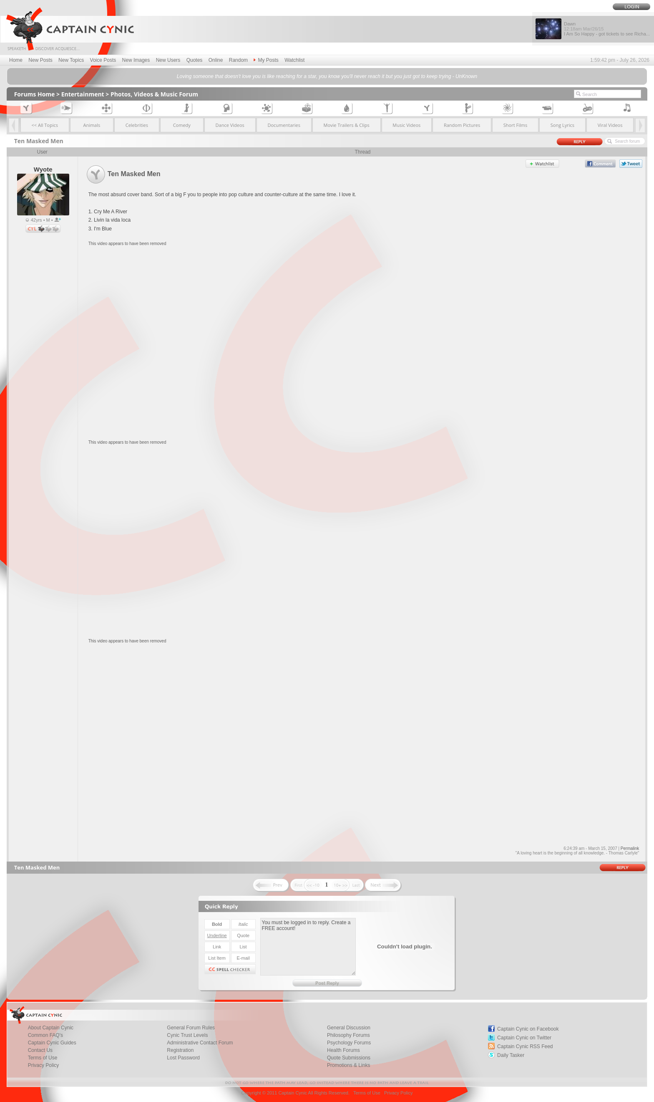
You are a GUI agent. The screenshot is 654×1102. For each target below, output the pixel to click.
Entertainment (82, 94)
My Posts (266, 60)
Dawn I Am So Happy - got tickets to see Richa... (607, 28)
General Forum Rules (191, 1028)
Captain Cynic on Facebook (527, 1029)
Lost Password (183, 1058)
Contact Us (40, 1050)
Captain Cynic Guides (52, 1043)
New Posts (40, 60)
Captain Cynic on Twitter (524, 1038)
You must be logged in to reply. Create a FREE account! (308, 947)
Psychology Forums (349, 1043)
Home (16, 60)
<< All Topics (45, 125)
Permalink (630, 848)
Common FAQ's (45, 1035)
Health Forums (343, 1050)
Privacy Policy (43, 1065)
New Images (136, 60)
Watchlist (294, 60)
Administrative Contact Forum (200, 1043)
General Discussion (348, 1028)
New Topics (71, 60)
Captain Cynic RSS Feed (525, 1046)
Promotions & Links (348, 1065)
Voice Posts (103, 60)
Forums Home (34, 94)
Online (216, 60)
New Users (168, 60)
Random (238, 60)
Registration (180, 1050)
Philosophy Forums (348, 1035)
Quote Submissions (348, 1058)
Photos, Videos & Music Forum (154, 94)
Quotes (194, 60)
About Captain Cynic (50, 1028)
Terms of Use (43, 1058)
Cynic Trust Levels (187, 1035)
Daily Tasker (510, 1055)
